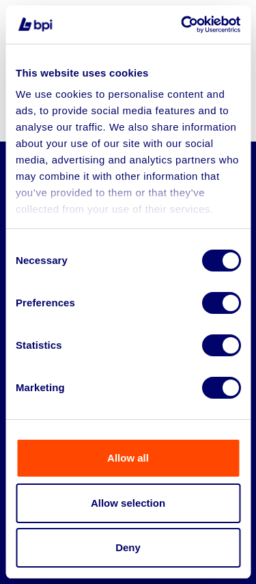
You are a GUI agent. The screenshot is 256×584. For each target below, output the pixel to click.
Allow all (128, 458)
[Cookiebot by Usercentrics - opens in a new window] (182, 25)
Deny (128, 547)
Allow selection (128, 503)
